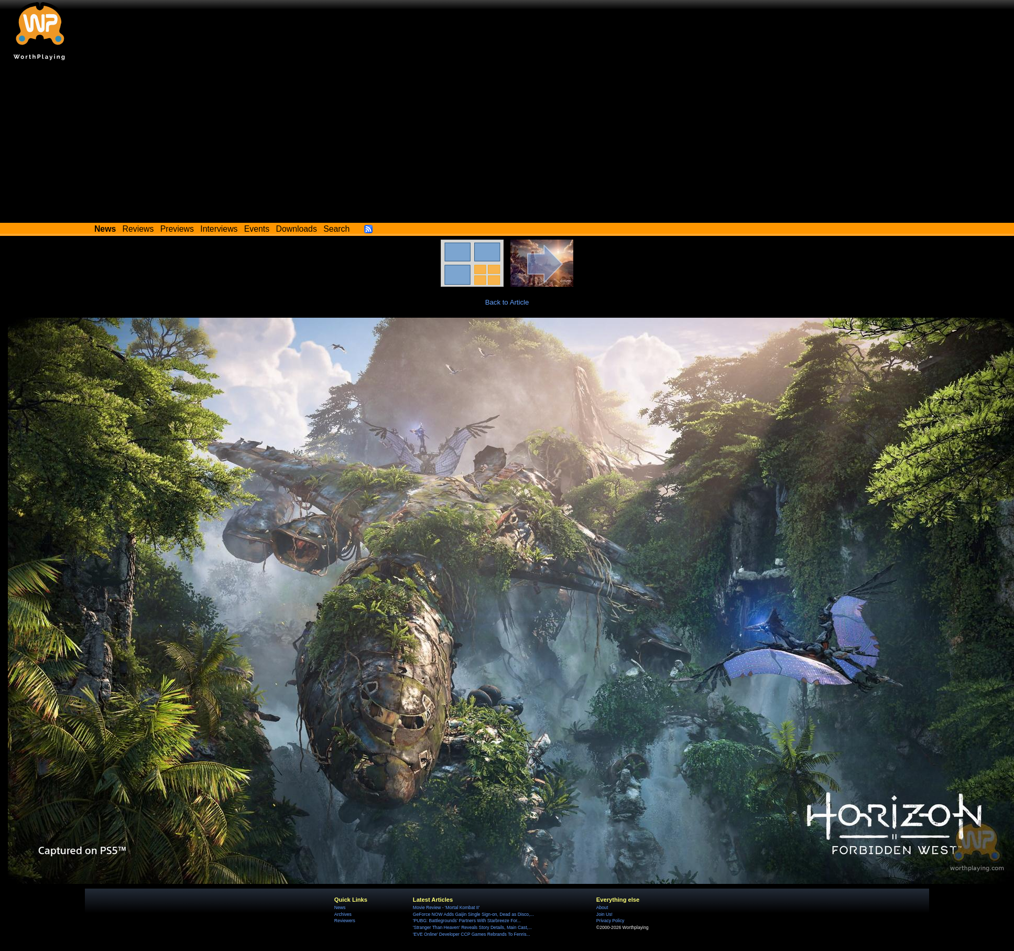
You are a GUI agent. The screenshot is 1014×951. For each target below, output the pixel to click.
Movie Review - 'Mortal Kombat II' (446, 907)
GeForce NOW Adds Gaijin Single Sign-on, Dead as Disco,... (473, 914)
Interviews (218, 228)
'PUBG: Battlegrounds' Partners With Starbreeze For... (467, 920)
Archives (343, 914)
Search (336, 228)
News (339, 907)
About (602, 907)
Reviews (138, 228)
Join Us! (604, 914)
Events (256, 228)
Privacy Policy (610, 920)
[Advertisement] (507, 144)
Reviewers (344, 920)
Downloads (296, 228)
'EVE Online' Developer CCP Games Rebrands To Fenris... (471, 934)
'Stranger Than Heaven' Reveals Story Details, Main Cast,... (472, 927)
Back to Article (507, 302)
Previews (177, 228)
